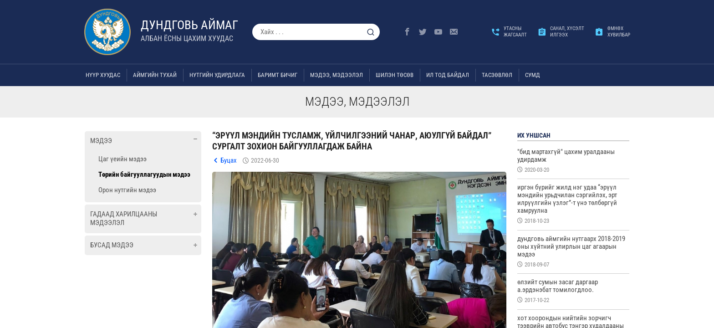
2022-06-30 (265, 160)
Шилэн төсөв (394, 75)
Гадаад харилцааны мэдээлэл (123, 218)
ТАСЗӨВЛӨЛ (497, 75)
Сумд (532, 75)
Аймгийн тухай (155, 75)
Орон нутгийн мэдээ (127, 190)
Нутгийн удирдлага (217, 75)
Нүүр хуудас (103, 75)
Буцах (228, 160)
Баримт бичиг (277, 75)
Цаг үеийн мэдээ (122, 159)
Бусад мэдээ (111, 245)
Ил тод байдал (447, 75)
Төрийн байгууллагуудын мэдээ (144, 174)
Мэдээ (101, 141)
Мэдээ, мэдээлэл (336, 75)
